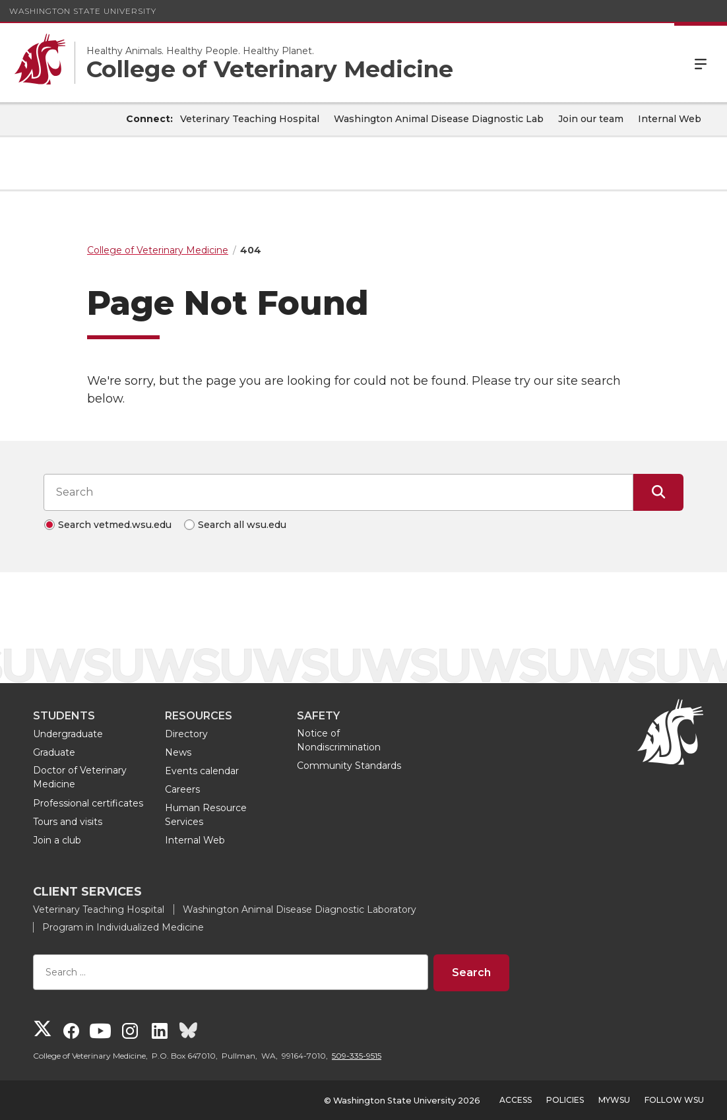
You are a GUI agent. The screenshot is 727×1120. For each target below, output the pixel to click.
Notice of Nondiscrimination (339, 740)
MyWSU (614, 1100)
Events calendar (202, 771)
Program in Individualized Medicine (123, 927)
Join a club (57, 840)
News (178, 752)
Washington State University (82, 11)
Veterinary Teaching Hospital (249, 119)
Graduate (54, 752)
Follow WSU (674, 1100)
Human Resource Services (206, 815)
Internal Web (669, 119)
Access (515, 1100)
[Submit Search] (658, 492)
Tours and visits (67, 822)
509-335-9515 (356, 1056)
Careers (182, 789)
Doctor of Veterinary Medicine (80, 777)
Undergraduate (68, 734)
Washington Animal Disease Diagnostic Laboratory (299, 909)
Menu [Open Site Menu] (700, 62)
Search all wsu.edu (242, 525)
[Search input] (338, 492)
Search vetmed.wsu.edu (115, 525)
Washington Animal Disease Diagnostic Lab (439, 119)
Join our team (590, 119)
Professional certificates (88, 803)
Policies (565, 1100)
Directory (186, 734)
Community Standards (349, 766)
